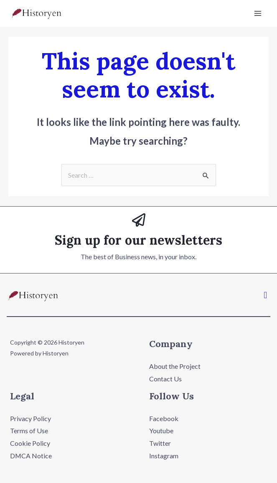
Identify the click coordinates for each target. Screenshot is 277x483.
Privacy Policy (30, 418)
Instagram (163, 456)
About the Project (175, 366)
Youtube (161, 430)
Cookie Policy (30, 443)
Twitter (160, 443)
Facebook (163, 418)
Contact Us (165, 379)
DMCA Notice (31, 456)
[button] (265, 295)
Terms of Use (29, 430)
